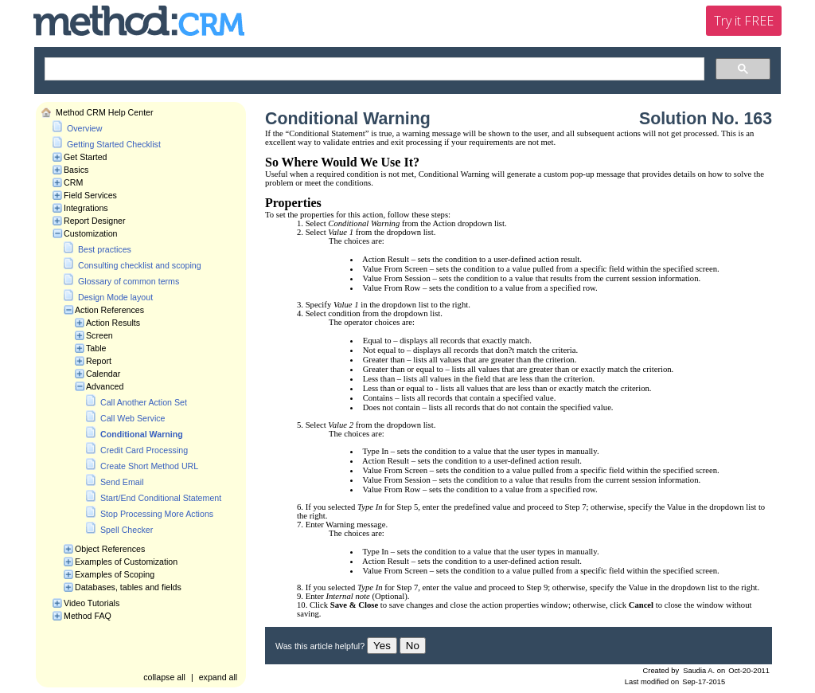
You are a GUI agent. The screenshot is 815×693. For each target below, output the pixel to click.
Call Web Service (133, 418)
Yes (382, 646)
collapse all (164, 677)
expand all (218, 677)
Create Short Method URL (149, 466)
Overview (84, 128)
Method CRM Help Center (105, 112)
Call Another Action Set (143, 402)
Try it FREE (744, 20)
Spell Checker (126, 529)
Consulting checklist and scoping (139, 265)
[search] (373, 69)
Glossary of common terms (128, 281)
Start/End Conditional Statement (160, 498)
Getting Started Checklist (114, 144)
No (412, 646)
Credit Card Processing (144, 450)
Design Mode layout (115, 297)
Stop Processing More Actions (156, 514)
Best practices (104, 249)
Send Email (122, 482)
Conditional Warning (141, 434)
